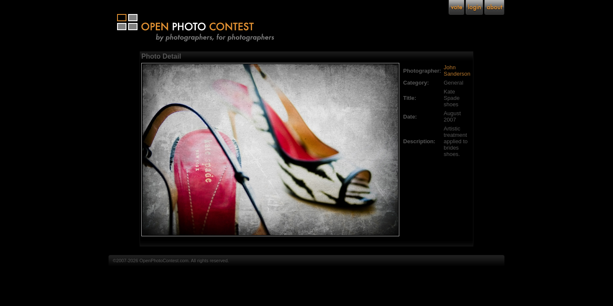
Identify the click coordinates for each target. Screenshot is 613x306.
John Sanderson (457, 70)
